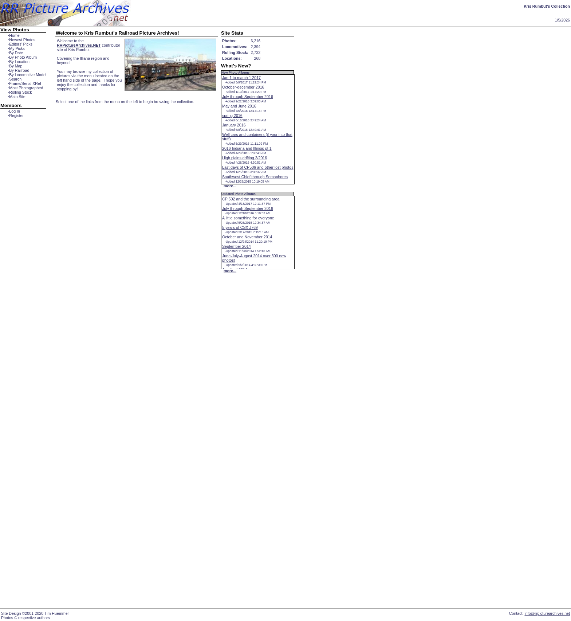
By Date (15, 53)
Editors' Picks (20, 44)
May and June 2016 (239, 106)
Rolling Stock (20, 92)
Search (14, 79)
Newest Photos (21, 40)
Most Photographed (25, 88)
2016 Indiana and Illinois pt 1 (247, 148)
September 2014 (236, 246)
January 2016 (234, 125)
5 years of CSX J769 (240, 227)
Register (16, 115)
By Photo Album (22, 57)
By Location (18, 61)
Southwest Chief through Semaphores (255, 177)
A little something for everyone (248, 218)
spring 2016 (232, 115)
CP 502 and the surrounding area (250, 199)
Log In (14, 111)
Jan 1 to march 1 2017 (241, 77)
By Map (15, 66)
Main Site (16, 96)
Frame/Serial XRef (24, 83)
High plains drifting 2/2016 (244, 158)
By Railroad (18, 70)
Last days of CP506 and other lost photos (258, 167)
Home (13, 35)
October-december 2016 (243, 87)
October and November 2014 (247, 237)
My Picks (16, 48)
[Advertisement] (23, 250)
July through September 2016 (247, 96)
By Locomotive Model (27, 75)
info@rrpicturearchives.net (547, 613)
